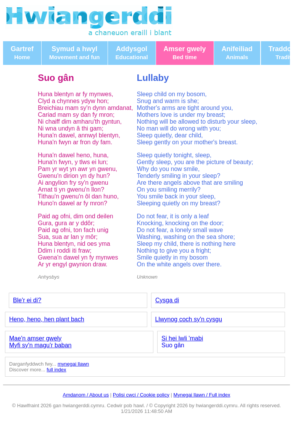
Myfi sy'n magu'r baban (40, 345)
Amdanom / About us (86, 395)
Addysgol (132, 52)
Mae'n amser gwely (35, 338)
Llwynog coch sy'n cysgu (188, 319)
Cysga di (167, 300)
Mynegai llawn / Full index (202, 395)
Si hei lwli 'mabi (182, 338)
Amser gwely (185, 52)
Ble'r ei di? (27, 300)
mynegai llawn (73, 364)
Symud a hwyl (74, 52)
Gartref (22, 52)
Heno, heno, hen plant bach (46, 319)
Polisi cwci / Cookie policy (141, 395)
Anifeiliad (237, 52)
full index (56, 369)
